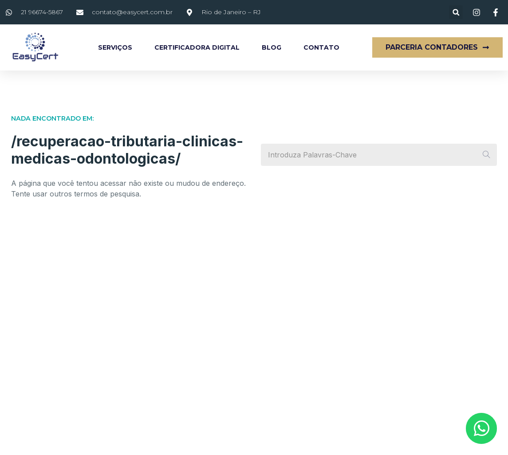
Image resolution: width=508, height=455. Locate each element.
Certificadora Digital (197, 47)
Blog (271, 47)
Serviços (115, 47)
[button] (456, 12)
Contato (321, 47)
